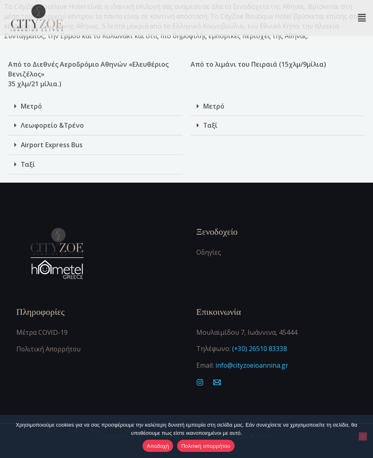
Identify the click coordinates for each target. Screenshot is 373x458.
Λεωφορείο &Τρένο (53, 125)
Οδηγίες (209, 250)
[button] (362, 18)
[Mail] (217, 380)
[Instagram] (200, 380)
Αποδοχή (158, 446)
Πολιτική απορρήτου (205, 446)
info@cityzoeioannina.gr (252, 363)
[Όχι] (363, 436)
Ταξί (28, 163)
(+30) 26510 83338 (258, 346)
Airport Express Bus (52, 144)
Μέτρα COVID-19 (42, 330)
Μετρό (31, 106)
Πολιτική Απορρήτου (49, 346)
